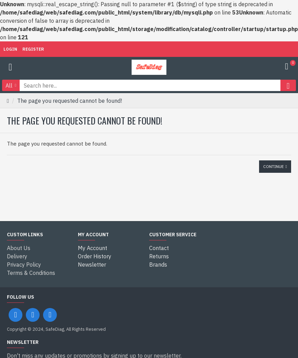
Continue (273, 166)
